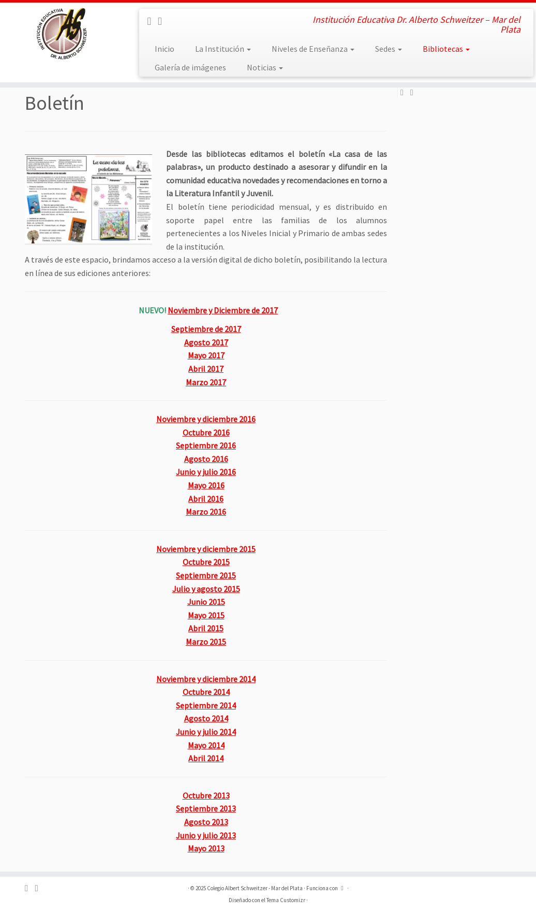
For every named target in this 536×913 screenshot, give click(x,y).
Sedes (388, 49)
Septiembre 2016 (206, 445)
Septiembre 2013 (206, 808)
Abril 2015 (206, 628)
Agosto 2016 (206, 459)
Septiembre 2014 (206, 705)
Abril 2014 (206, 758)
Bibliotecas (446, 49)
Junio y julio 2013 (206, 835)
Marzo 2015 (206, 641)
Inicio (164, 49)
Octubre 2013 (206, 795)
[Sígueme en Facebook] (152, 21)
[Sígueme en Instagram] (163, 21)
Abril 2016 (206, 499)
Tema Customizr (285, 900)
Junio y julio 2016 (206, 472)
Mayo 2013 (206, 848)
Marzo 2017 (206, 382)
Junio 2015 (206, 602)
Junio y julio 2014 (206, 732)
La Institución (223, 49)
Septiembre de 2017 (206, 329)
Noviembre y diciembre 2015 (206, 549)
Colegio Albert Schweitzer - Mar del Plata (255, 888)
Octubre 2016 (206, 432)
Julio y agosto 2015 (206, 589)
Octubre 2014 (206, 692)
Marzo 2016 (206, 511)
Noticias (265, 67)
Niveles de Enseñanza (313, 49)
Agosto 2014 (206, 718)
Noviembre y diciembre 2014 (206, 679)
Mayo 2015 (206, 615)
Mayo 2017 (206, 355)
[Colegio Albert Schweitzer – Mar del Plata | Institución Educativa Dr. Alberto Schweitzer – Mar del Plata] (62, 34)
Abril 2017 (206, 369)
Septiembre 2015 (206, 575)
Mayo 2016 (206, 485)
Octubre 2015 (206, 562)
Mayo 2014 (206, 745)
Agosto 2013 (206, 822)
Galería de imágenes (190, 67)
